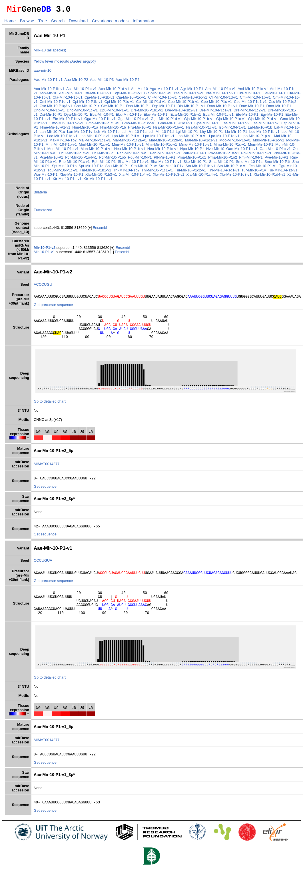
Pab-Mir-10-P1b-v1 (140, 155)
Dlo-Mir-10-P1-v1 (191, 107)
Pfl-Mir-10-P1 (172, 159)
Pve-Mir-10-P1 (284, 159)
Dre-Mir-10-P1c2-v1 (250, 112)
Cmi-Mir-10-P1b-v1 (255, 99)
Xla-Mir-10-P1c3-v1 (174, 176)
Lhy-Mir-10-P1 (218, 133)
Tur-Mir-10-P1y (259, 172)
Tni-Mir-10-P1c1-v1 (162, 172)
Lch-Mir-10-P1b (114, 133)
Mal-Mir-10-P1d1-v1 (206, 142)
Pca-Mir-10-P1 (59, 159)
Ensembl (100, 229)
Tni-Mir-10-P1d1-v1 (229, 172)
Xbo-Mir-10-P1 (77, 176)
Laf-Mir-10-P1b (265, 129)
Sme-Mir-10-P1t (285, 163)
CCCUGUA (43, 570)
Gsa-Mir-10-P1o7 (270, 125)
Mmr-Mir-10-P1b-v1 (134, 146)
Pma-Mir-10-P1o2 (230, 159)
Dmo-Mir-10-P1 (278, 107)
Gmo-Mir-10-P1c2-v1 (144, 125)
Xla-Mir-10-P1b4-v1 (141, 176)
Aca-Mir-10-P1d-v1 (114, 90)
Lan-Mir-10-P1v (87, 133)
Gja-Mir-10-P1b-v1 (199, 120)
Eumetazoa (43, 211)
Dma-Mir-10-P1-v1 (222, 107)
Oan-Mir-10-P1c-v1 (280, 150)
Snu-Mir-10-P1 (45, 167)
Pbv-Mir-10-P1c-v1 (264, 155)
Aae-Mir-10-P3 (102, 81)
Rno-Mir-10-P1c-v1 (82, 163)
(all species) (56, 52)
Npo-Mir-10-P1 (197, 150)
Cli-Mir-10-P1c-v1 (193, 99)
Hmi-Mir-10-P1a (90, 129)
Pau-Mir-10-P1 (202, 155)
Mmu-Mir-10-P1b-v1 (201, 146)
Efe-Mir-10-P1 (247, 116)
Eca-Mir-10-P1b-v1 (185, 116)
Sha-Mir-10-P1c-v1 (174, 163)
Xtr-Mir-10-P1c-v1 (73, 180)
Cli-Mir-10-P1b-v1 (162, 99)
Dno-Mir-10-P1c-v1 (82, 112)
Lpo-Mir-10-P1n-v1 (203, 137)
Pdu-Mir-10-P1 (147, 159)
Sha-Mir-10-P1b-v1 (141, 163)
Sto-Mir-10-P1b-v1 (208, 167)
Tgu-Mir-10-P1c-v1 (68, 172)
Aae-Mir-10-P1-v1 (48, 81)
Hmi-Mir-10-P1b (118, 129)
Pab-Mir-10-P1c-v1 (173, 155)
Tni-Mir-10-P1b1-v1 (101, 172)
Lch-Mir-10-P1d (168, 133)
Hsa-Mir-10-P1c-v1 (206, 129)
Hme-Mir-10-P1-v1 (60, 129)
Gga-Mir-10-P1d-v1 (166, 120)
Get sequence (45, 495)
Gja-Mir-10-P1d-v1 (263, 120)
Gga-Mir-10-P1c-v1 (133, 120)
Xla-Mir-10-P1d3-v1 (241, 176)
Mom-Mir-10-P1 (267, 146)
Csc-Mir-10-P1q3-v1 (56, 107)
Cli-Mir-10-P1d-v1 (223, 99)
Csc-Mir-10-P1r (86, 107)
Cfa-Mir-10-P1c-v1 (68, 99)
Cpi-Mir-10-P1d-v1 (151, 103)
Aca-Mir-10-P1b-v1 (49, 90)
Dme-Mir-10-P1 (251, 107)
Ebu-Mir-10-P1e (128, 116)
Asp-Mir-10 (48, 95)
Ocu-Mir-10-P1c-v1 (82, 155)
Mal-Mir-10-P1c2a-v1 (135, 142)
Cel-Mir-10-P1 (274, 95)
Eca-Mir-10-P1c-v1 (218, 116)
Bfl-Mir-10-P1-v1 (98, 95)
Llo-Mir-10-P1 (243, 133)
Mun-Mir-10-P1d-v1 (101, 150)
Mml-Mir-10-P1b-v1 (67, 146)
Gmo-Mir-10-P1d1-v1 (180, 125)
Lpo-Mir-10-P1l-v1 (137, 137)
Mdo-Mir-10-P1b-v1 (240, 142)
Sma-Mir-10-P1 (229, 163)
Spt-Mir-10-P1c (98, 167)
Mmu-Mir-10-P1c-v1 (236, 146)
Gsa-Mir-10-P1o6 (240, 125)
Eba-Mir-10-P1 (102, 116)
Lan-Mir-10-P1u (60, 133)
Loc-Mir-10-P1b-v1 (272, 133)
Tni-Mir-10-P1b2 (132, 172)
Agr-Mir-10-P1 (191, 90)
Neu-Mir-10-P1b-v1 (135, 150)
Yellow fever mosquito (65, 63)
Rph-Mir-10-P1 (112, 163)
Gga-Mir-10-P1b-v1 (100, 120)
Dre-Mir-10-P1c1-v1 (215, 112)
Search (58, 22)
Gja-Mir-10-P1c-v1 (231, 120)
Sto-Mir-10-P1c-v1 (240, 167)
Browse (27, 22)
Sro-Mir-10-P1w (151, 167)
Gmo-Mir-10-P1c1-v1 (108, 125)
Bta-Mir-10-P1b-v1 (189, 95)
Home (10, 22)
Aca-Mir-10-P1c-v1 (81, 90)
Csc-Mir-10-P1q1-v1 (250, 103)
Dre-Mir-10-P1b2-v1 (181, 112)
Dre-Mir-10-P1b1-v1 (147, 112)
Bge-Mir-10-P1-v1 (127, 95)
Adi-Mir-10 (139, 90)
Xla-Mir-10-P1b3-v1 (107, 176)
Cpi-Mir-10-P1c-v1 (119, 103)
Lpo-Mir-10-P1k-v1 (106, 137)
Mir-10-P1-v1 (45, 253)
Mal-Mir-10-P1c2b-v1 (171, 142)
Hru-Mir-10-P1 (144, 129)
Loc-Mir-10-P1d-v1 (74, 137)
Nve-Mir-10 (220, 150)
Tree (42, 22)
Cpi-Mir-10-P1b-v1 (88, 103)
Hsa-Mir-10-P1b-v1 (173, 129)
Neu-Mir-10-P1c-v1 (167, 150)
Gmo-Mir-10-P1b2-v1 (72, 125)
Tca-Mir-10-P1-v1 (271, 167)
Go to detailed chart (50, 409)
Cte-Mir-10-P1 (112, 107)
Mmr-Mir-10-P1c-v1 (167, 146)
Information (143, 22)
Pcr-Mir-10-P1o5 (120, 159)
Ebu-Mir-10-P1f (156, 116)
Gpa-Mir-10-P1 (212, 125)
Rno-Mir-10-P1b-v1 (49, 163)
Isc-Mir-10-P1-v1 (237, 129)
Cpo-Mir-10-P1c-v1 (216, 103)
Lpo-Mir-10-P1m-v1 (170, 137)
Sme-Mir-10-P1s (257, 163)
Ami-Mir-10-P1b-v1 (220, 90)
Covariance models (110, 22)
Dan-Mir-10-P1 (138, 107)
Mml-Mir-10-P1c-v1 (100, 146)
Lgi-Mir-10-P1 (194, 133)
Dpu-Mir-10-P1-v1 (114, 112)
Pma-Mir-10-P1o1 (199, 159)
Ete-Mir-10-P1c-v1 (67, 120)
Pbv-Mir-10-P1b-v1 (231, 155)
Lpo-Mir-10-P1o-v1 (235, 137)
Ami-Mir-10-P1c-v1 (253, 90)
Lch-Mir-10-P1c (141, 133)
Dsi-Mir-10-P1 (51, 116)
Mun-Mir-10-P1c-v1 (68, 150)
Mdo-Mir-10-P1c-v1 (274, 142)
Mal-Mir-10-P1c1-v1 (100, 142)
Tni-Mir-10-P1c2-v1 (195, 172)
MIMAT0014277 (46, 471)
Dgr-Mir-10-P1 (163, 107)
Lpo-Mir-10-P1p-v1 (268, 137)
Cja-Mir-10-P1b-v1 (100, 99)
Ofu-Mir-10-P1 (111, 155)
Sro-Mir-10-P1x (178, 167)
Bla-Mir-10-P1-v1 (158, 95)
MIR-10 (40, 52)
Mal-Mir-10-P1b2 (68, 142)
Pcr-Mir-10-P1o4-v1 (89, 159)
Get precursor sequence (53, 307)
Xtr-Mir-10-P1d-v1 (104, 180)
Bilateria (40, 194)
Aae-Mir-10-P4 (127, 81)
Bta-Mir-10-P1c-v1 (221, 95)
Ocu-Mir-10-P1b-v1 (49, 155)
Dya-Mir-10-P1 (76, 116)
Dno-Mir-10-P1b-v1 (49, 112)
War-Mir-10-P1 (51, 176)
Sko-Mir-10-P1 (203, 163)
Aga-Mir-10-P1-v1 (164, 90)
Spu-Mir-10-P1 (125, 167)
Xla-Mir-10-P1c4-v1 (208, 176)
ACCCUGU (43, 286)
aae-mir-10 (42, 72)
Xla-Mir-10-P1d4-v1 (275, 176)
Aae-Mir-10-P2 (76, 81)
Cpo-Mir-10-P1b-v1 (183, 103)
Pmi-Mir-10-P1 (258, 159)
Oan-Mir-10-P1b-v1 (247, 150)
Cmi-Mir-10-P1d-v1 (55, 103)
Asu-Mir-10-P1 (71, 95)
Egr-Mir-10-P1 (271, 116)
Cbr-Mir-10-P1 (248, 95)
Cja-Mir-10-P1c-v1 (131, 99)
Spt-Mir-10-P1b (71, 167)
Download (78, 22)
